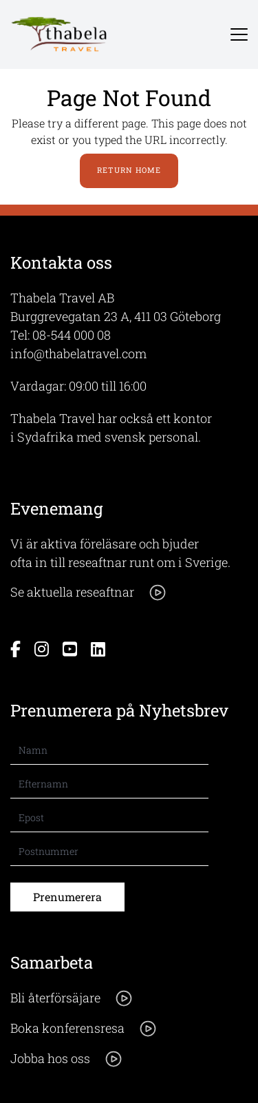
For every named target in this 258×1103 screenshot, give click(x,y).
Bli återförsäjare (71, 998)
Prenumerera (67, 896)
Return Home (129, 170)
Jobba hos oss (66, 1059)
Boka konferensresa (84, 1028)
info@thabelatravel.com (78, 353)
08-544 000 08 (71, 335)
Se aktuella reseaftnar (88, 592)
